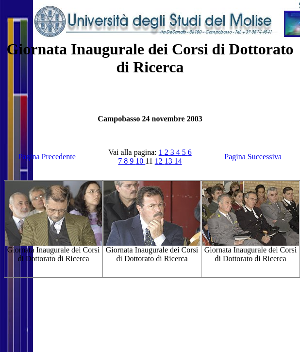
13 (169, 161)
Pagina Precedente (47, 156)
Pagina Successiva (253, 156)
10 (140, 161)
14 (178, 161)
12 (160, 161)
